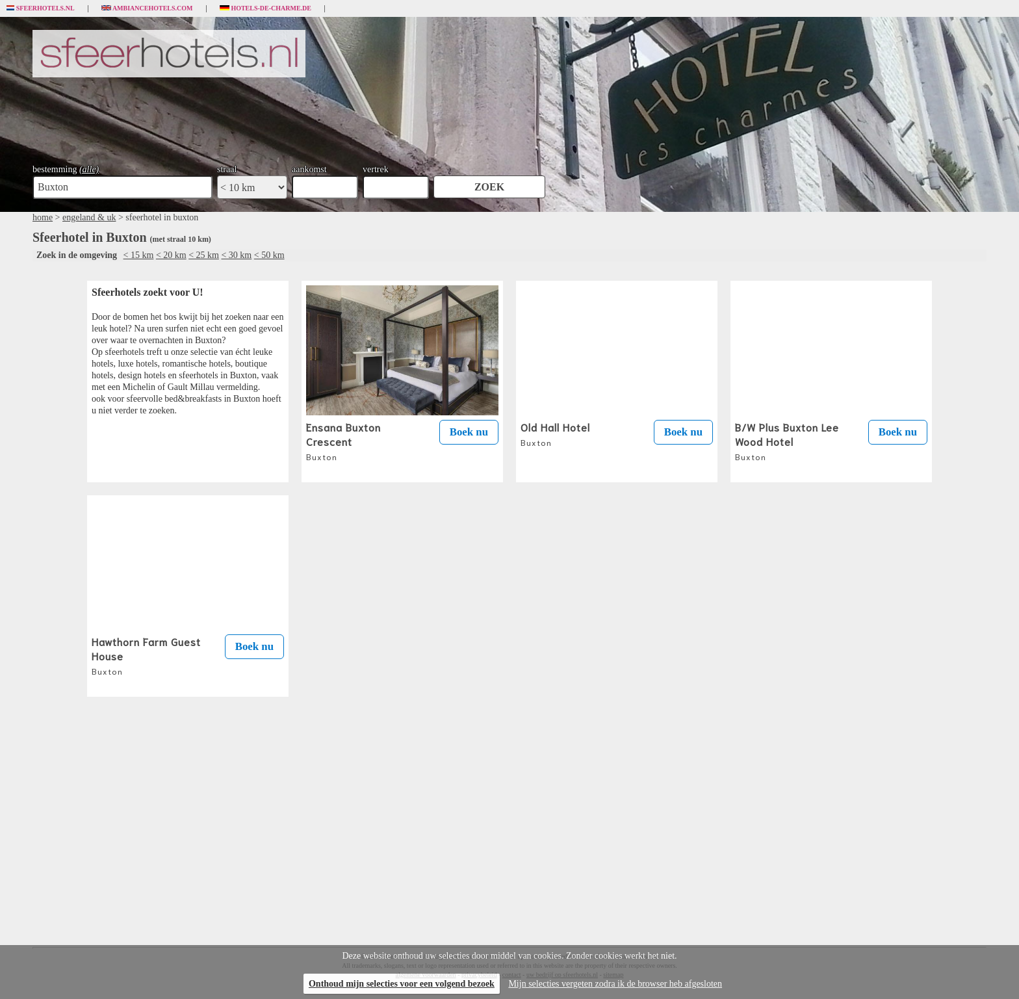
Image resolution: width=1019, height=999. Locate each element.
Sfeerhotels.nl (40, 8)
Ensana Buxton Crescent (343, 440)
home (42, 217)
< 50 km (269, 255)
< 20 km (171, 255)
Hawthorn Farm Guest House (146, 655)
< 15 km (138, 255)
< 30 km (236, 255)
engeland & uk (89, 217)
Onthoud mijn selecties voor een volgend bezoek (402, 984)
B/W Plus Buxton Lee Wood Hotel (787, 440)
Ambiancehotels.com (147, 8)
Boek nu (469, 432)
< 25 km (203, 255)
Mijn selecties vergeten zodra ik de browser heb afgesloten (615, 984)
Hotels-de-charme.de (266, 8)
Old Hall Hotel (555, 433)
